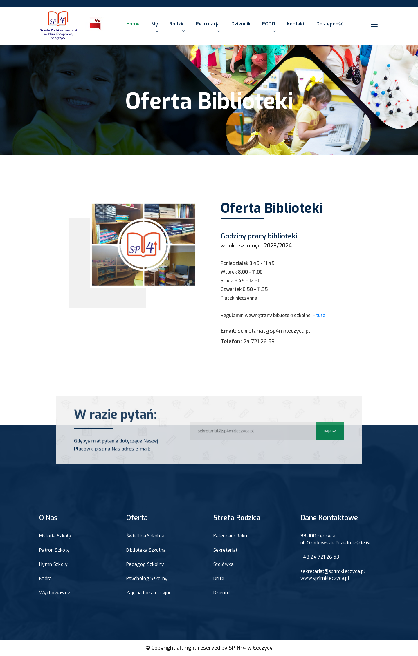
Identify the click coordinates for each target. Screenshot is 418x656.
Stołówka (223, 564)
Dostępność (329, 24)
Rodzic (177, 26)
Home (133, 24)
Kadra (45, 578)
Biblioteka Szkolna (146, 550)
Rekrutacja (208, 26)
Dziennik (241, 24)
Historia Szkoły (55, 536)
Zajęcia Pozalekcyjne (149, 593)
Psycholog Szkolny (146, 578)
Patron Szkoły (54, 550)
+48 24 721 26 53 (319, 557)
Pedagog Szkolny (145, 564)
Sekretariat (225, 550)
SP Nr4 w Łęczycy (251, 647)
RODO (268, 26)
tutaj (321, 315)
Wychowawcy (54, 593)
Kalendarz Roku (230, 536)
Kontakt (296, 24)
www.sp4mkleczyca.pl (324, 578)
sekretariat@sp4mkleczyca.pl (274, 330)
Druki (218, 578)
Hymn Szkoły (53, 564)
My (154, 26)
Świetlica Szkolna (145, 536)
